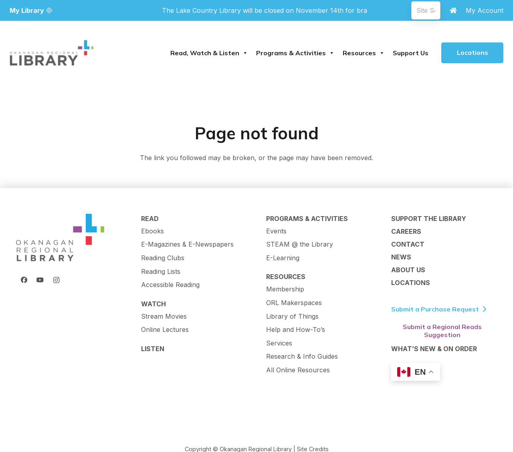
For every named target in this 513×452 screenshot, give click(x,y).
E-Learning (282, 258)
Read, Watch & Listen (209, 53)
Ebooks (152, 231)
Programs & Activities (295, 53)
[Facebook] (24, 280)
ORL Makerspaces (294, 303)
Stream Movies (164, 316)
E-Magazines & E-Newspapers (187, 244)
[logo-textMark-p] (52, 53)
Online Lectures (165, 329)
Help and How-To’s (295, 329)
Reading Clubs (162, 258)
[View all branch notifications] (264, 10)
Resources (364, 53)
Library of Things (292, 316)
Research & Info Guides (302, 356)
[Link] (453, 10)
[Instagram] (56, 280)
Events (276, 231)
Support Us (410, 53)
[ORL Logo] (60, 238)
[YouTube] (40, 280)
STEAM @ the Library (299, 244)
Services (279, 343)
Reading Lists (160, 271)
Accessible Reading (170, 285)
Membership (285, 289)
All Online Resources (298, 370)
